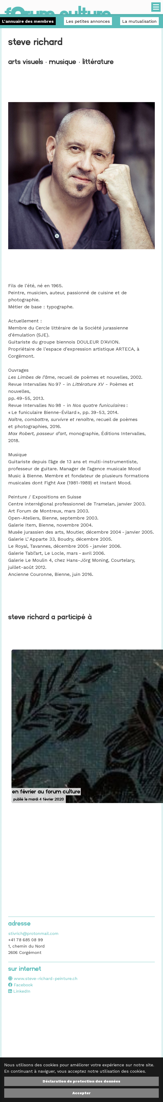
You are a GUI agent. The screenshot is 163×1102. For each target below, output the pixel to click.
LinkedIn (19, 991)
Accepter (81, 1093)
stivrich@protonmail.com (33, 933)
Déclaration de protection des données (81, 1081)
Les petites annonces (88, 21)
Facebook (20, 984)
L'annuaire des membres (28, 21)
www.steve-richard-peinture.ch (46, 978)
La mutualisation (139, 21)
